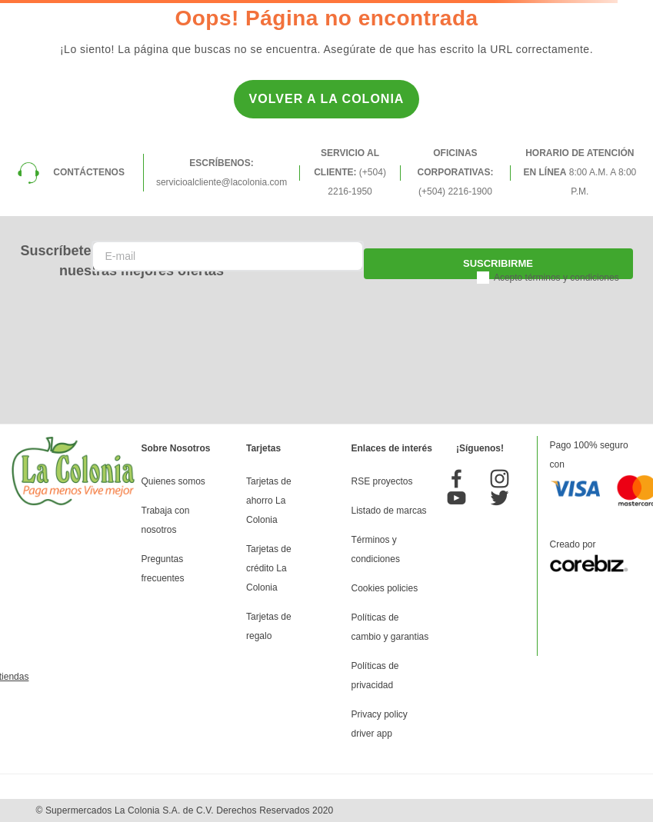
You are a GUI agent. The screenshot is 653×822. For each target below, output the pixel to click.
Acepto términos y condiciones (556, 277)
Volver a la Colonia (327, 98)
